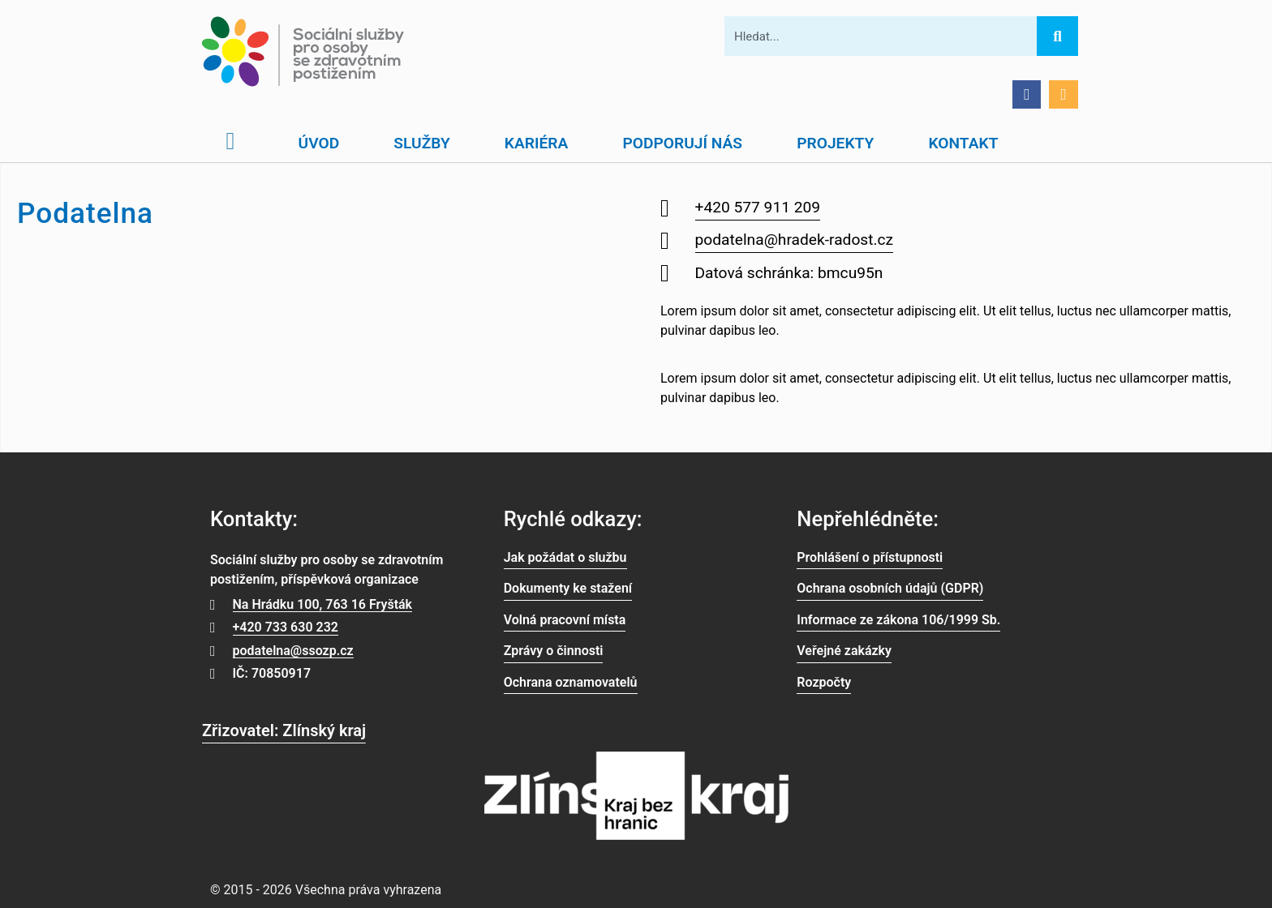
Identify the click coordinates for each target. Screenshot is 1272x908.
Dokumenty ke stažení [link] (568, 588)
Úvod (319, 143)
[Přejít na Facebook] (1026, 94)
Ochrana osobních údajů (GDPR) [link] (890, 588)
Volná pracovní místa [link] (565, 619)
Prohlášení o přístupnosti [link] (870, 557)
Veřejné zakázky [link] (844, 650)
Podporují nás (682, 143)
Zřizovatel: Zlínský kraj (284, 730)
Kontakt (963, 143)
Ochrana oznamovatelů (571, 682)
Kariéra (537, 143)
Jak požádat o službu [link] (565, 557)
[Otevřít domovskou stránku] (230, 141)
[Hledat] (1057, 36)
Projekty (835, 143)
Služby (421, 143)
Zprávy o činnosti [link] (554, 650)
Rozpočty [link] (824, 682)
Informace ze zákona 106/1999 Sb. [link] (898, 619)
